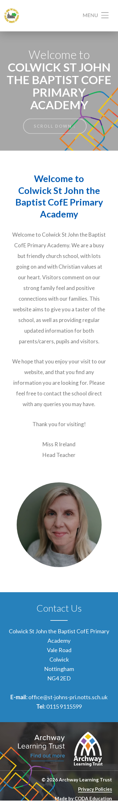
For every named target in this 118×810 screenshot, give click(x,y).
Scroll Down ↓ (55, 126)
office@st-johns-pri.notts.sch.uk (68, 697)
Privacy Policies (95, 789)
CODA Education (93, 798)
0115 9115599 (64, 706)
